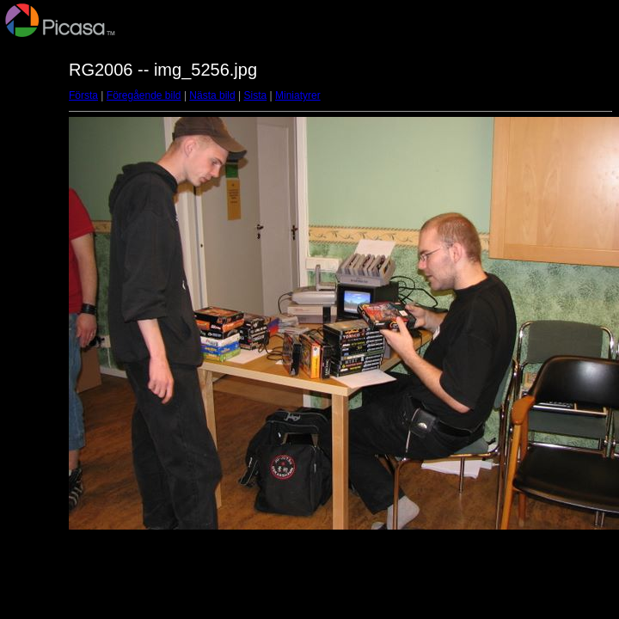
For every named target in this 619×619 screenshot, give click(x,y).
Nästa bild (212, 95)
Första (83, 95)
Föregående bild (144, 95)
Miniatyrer (298, 95)
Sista (255, 95)
